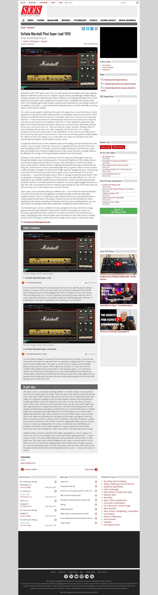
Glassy (63, 505)
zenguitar (23, 494)
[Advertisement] (118, 232)
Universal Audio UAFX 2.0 (111, 174)
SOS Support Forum (26, 497)
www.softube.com (28, 463)
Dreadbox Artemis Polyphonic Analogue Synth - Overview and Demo (118, 277)
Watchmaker (24, 485)
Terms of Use (102, 572)
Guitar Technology (30, 41)
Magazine (52, 20)
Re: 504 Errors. (25, 491)
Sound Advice (108, 20)
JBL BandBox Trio (108, 157)
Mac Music (108, 497)
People (93, 20)
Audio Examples (31, 227)
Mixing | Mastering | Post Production (119, 484)
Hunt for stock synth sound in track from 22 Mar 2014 (77, 491)
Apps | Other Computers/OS (115, 500)
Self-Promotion (110, 519)
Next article (89, 469)
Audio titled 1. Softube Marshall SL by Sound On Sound (59, 282)
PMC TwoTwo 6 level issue (70, 495)
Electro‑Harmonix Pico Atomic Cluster (115, 165)
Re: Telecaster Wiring (28, 482)
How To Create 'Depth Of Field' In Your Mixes (118, 189)
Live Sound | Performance (114, 503)
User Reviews (109, 514)
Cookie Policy (72, 572)
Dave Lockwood (28, 44)
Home (23, 20)
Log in (22, 2)
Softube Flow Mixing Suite (111, 185)
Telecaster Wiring (67, 486)
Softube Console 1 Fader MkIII (112, 198)
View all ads (105, 147)
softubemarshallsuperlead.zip (36, 222)
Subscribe (43, 2)
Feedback (107, 522)
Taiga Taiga (65, 523)
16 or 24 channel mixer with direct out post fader (77, 518)
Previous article (30, 469)
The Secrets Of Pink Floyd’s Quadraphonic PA (114, 331)
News (31, 20)
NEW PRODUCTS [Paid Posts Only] (118, 492)
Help (60, 2)
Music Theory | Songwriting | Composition (121, 511)
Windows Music (110, 495)
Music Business (127, 20)
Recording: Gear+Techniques (115, 481)
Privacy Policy (90, 572)
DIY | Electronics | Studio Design (117, 506)
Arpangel (23, 504)
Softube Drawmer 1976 (110, 193)
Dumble (23, 513)
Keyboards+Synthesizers (113, 486)
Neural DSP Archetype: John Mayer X (115, 161)
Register (32, 2)
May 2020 (94, 44)
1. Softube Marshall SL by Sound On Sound (119, 84)
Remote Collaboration (112, 516)
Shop (53, 2)
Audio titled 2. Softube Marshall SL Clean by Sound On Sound (59, 354)
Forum (40, 20)
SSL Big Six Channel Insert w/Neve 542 (75, 500)
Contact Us (62, 572)
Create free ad (118, 147)
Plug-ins (44, 41)
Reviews (66, 20)
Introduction (106, 65)
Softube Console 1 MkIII (110, 202)
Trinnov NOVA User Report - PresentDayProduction (116, 305)
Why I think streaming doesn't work (74, 514)
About (53, 572)
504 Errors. (24, 501)
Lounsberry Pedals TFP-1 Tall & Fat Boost (116, 169)
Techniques (80, 20)
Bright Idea (29, 387)
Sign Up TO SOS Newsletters (118, 211)
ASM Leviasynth (66, 509)
